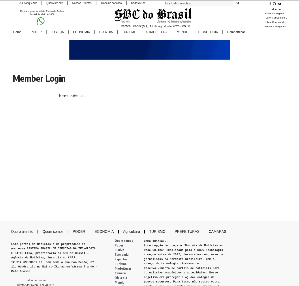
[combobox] (199, 3)
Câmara (120, 273)
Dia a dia (121, 278)
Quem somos (124, 241)
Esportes (121, 259)
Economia (122, 254)
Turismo (121, 264)
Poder (119, 245)
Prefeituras (123, 268)
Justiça (119, 250)
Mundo (119, 282)
